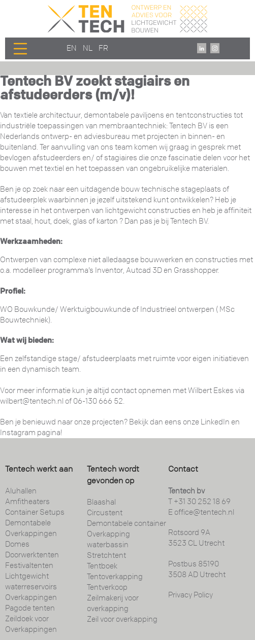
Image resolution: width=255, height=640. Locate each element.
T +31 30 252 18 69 (199, 501)
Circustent (104, 513)
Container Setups (35, 512)
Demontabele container (126, 523)
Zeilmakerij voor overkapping (113, 603)
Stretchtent (106, 555)
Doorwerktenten (32, 555)
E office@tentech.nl (201, 512)
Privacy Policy (190, 595)
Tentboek (102, 566)
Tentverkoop (107, 587)
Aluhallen (21, 491)
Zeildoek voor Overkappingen (31, 624)
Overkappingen (31, 597)
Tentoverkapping (115, 577)
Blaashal (101, 502)
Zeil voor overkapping (122, 619)
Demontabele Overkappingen (31, 528)
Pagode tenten (30, 608)
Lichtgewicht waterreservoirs (31, 581)
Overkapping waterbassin (108, 539)
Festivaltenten (29, 565)
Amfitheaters (27, 501)
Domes (17, 544)
